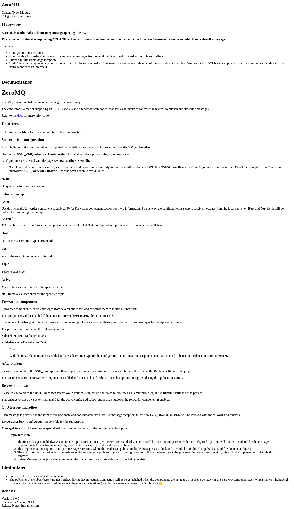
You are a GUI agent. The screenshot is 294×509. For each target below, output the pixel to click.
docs (20, 115)
